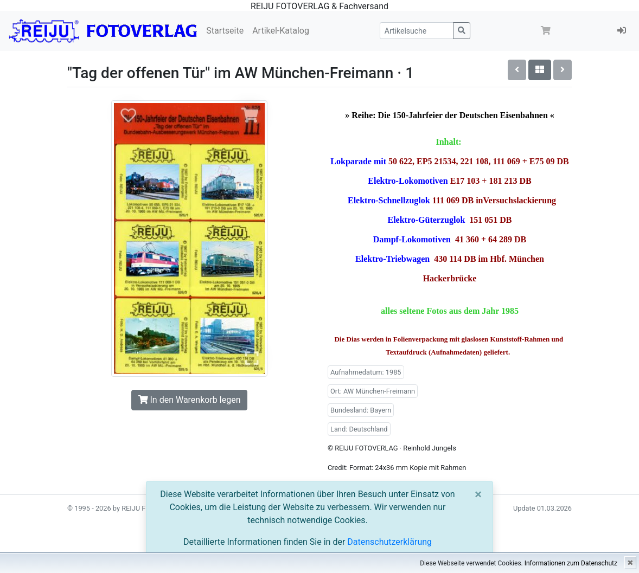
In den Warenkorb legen (189, 400)
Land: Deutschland (359, 429)
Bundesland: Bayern (360, 410)
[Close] (478, 494)
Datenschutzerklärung (389, 542)
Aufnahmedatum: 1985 (365, 372)
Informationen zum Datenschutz (571, 563)
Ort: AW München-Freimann (372, 391)
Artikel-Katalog (280, 30)
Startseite (225, 30)
